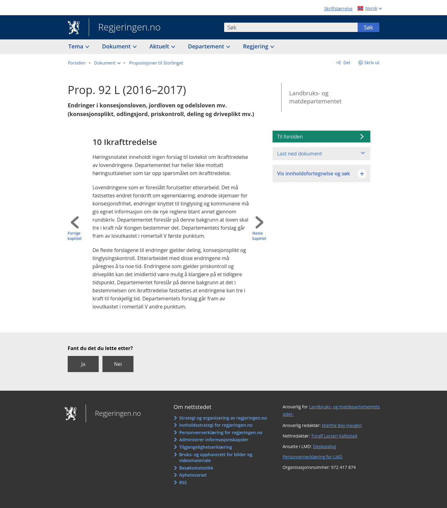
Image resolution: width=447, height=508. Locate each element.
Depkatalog (324, 446)
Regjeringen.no (125, 27)
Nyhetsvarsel (192, 475)
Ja (83, 364)
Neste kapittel (259, 236)
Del (346, 62)
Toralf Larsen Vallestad (334, 436)
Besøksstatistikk (196, 468)
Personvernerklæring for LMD (312, 457)
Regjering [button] (256, 46)
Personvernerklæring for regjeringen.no (220, 432)
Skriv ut (372, 62)
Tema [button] (76, 46)
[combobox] (291, 27)
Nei (118, 364)
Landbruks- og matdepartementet (315, 97)
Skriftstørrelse (338, 8)
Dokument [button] (117, 46)
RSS (183, 482)
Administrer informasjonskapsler (213, 440)
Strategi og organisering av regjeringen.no (223, 418)
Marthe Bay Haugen (342, 425)
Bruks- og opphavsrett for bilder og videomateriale (215, 458)
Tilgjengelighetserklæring (205, 447)
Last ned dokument (299, 153)
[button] (107, 63)
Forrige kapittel (74, 236)
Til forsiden (290, 136)
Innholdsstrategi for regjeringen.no (215, 425)
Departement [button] (207, 46)
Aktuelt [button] (160, 46)
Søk (368, 27)
